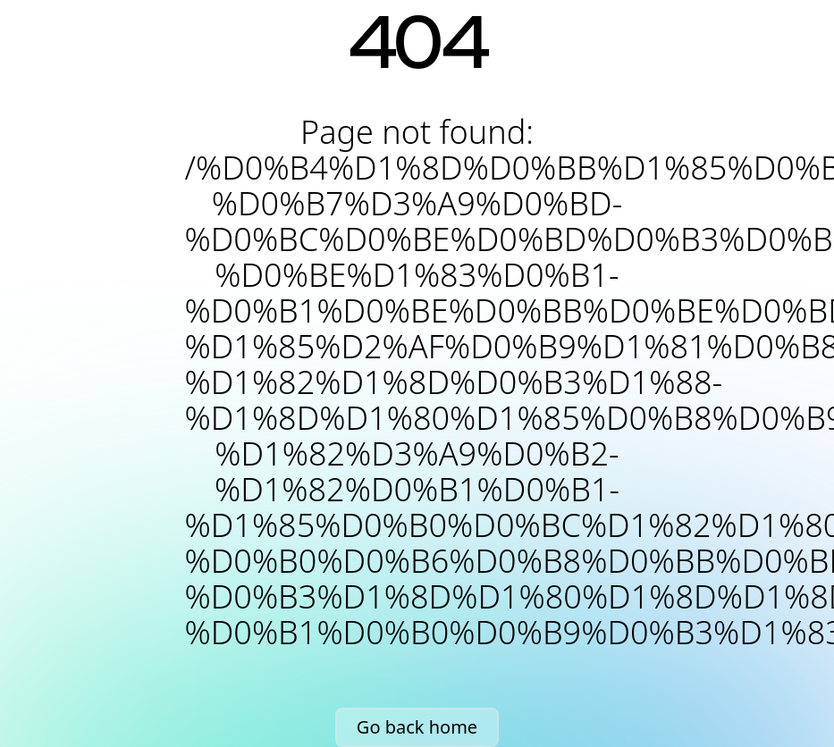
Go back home (417, 727)
